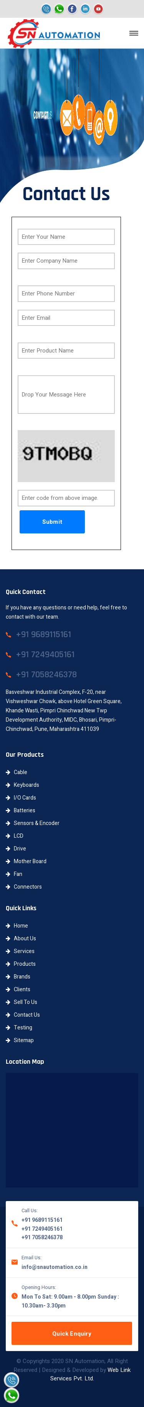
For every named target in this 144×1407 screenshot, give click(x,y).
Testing (19, 1028)
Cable (16, 772)
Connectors (24, 887)
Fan (14, 874)
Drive (16, 849)
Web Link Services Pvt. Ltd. (90, 1374)
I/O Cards (21, 798)
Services (20, 951)
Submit (52, 522)
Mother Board (26, 861)
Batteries (20, 810)
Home (17, 926)
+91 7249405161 (42, 1229)
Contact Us (23, 1015)
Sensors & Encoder (33, 823)
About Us (21, 939)
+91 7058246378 (42, 1237)
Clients (18, 989)
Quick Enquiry (71, 1333)
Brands (18, 977)
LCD (14, 836)
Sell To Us (21, 1002)
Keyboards (22, 785)
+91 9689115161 (42, 1220)
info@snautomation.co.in (55, 1267)
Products (21, 964)
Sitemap (20, 1040)
